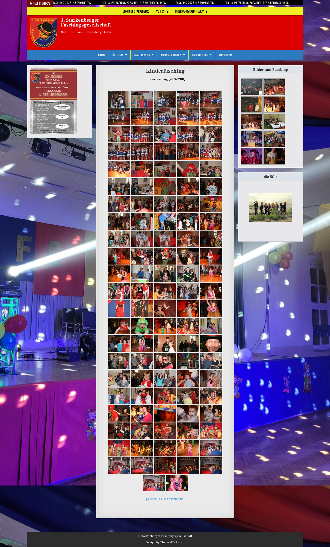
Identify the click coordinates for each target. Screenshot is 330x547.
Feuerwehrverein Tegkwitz (191, 11)
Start (101, 55)
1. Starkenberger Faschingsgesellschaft (86, 22)
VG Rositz (162, 11)
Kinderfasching (165, 71)
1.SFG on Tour (200, 55)
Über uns (118, 55)
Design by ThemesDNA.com (165, 542)
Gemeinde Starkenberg (136, 11)
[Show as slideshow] (165, 499)
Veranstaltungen (170, 55)
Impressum (225, 55)
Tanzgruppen (142, 55)
